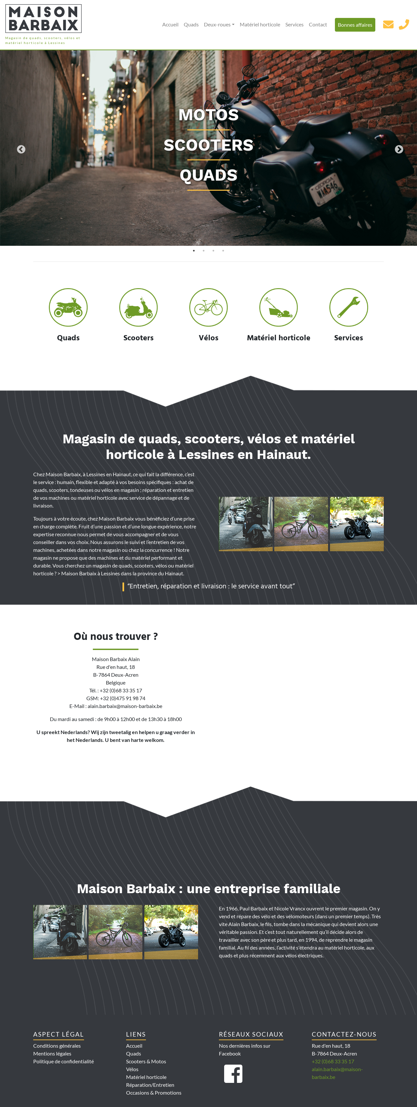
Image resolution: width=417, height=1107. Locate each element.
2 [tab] (203, 250)
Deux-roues (217, 24)
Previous (19, 148)
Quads (191, 24)
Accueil (170, 24)
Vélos (132, 1069)
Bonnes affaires (355, 25)
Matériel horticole (260, 24)
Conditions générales (57, 1045)
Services (294, 24)
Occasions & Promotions (153, 1092)
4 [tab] (223, 250)
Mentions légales (52, 1053)
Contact (318, 24)
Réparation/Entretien (150, 1085)
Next (397, 148)
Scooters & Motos (146, 1061)
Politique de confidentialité (63, 1061)
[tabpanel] (208, 148)
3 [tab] (213, 250)
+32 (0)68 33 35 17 (333, 1061)
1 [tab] (194, 250)
